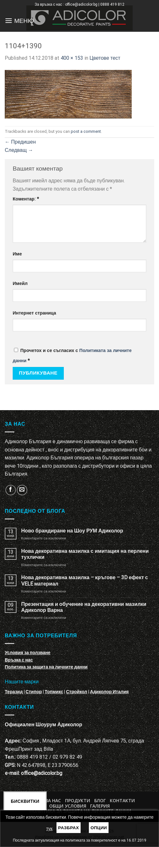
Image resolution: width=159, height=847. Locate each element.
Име (17, 254)
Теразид (14, 691)
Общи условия (67, 806)
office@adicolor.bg (41, 773)
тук (49, 828)
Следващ (19, 150)
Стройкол (76, 691)
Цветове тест (104, 58)
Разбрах (68, 827)
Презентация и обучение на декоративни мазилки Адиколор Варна (83, 607)
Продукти (77, 800)
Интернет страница (34, 313)
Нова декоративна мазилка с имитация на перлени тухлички (85, 554)
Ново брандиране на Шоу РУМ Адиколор (72, 531)
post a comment (86, 131)
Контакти (122, 800)
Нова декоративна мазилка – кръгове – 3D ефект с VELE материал (84, 580)
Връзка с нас (19, 659)
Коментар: (26, 199)
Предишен (20, 142)
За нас (53, 800)
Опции (98, 827)
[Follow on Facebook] (10, 490)
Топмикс (54, 691)
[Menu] (8, 20)
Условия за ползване (27, 652)
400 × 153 (72, 58)
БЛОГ (100, 800)
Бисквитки (25, 801)
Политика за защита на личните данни (46, 666)
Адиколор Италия (109, 691)
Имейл (20, 283)
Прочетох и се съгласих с (72, 355)
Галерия (100, 806)
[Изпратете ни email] (22, 490)
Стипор (34, 691)
